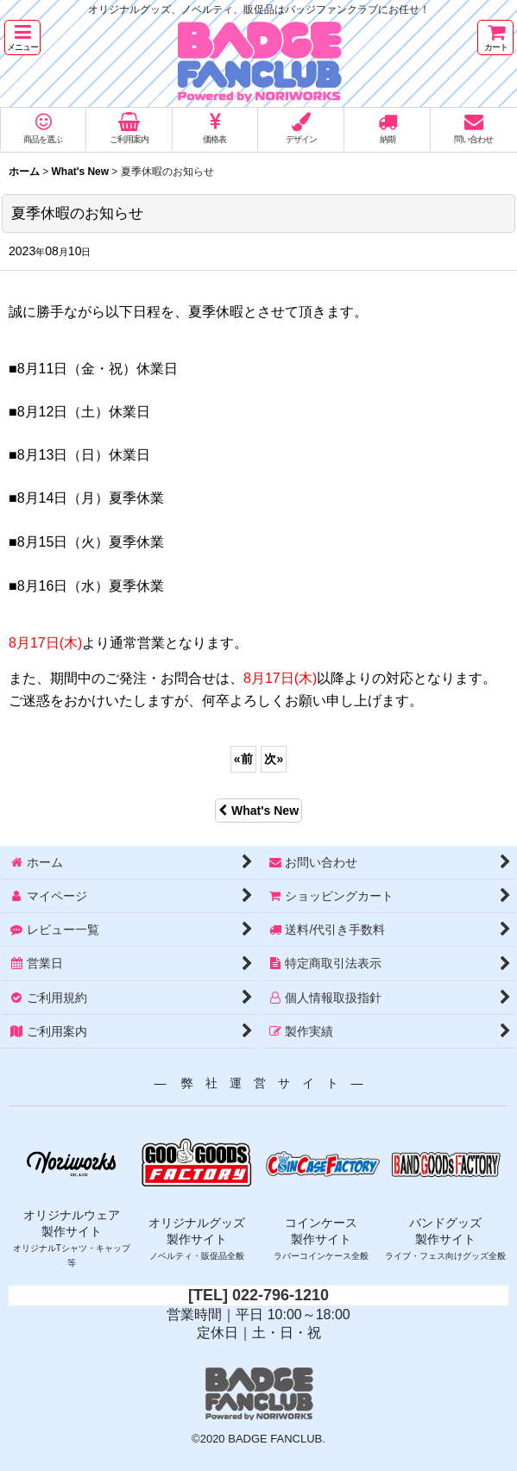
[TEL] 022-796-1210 (258, 1295)
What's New (258, 810)
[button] (22, 37)
